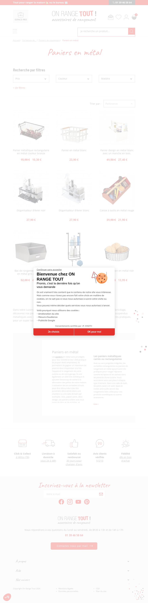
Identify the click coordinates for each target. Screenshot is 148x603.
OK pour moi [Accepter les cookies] (94, 331)
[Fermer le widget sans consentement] (49, 269)
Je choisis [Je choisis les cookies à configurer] (53, 331)
